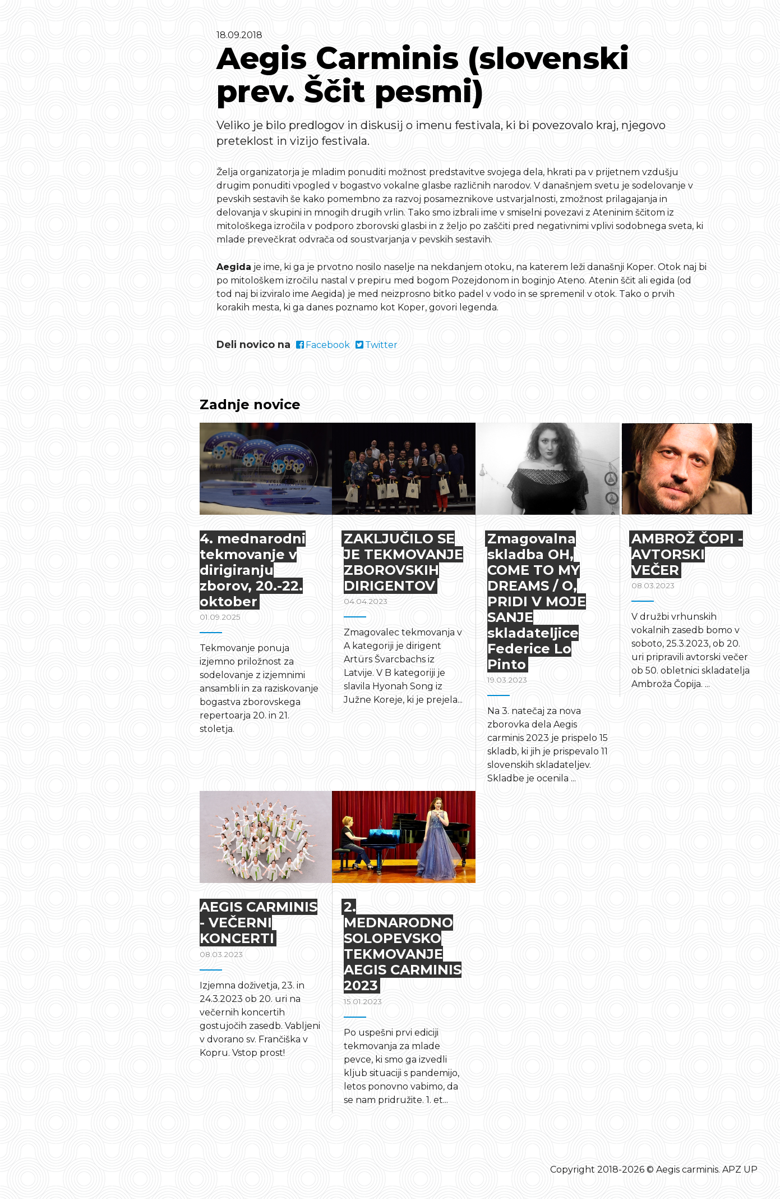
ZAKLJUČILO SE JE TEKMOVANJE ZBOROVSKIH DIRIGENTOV (403, 562)
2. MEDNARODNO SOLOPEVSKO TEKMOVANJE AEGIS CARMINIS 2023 (402, 946)
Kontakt (85, 231)
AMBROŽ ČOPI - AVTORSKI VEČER (687, 554)
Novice (82, 248)
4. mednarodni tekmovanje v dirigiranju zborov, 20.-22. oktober (253, 570)
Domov (83, 178)
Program (87, 196)
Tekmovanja (97, 161)
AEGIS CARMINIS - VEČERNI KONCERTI (258, 922)
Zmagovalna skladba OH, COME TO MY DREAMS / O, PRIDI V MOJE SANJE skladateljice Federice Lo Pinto (536, 601)
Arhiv (78, 265)
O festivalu (93, 213)
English (86, 281)
